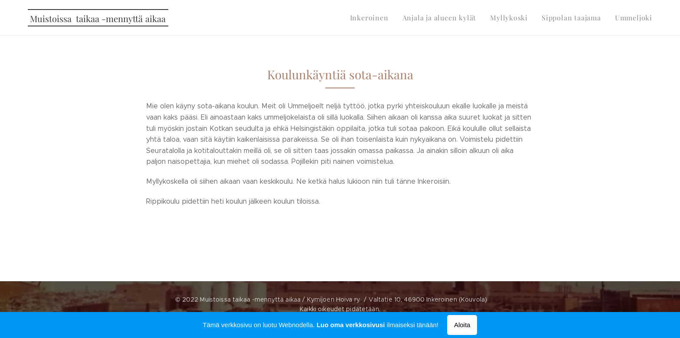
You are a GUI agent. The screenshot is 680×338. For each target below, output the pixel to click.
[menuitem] (383, 18)
